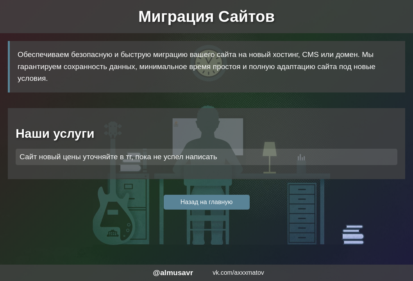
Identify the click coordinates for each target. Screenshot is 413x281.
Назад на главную (207, 202)
